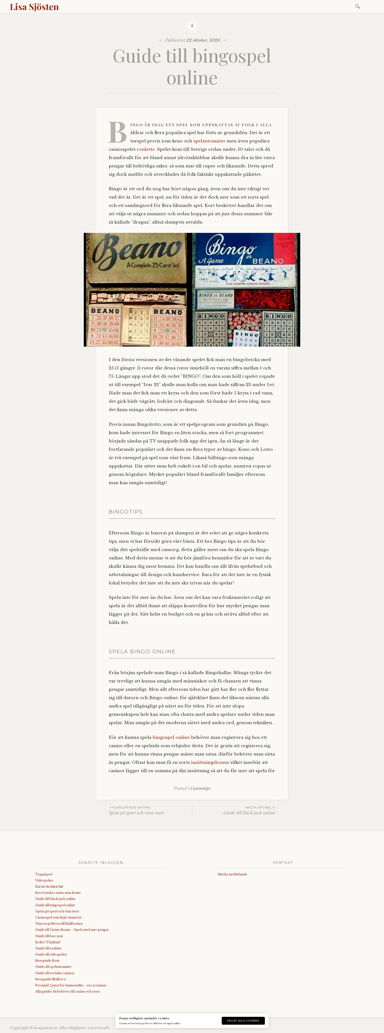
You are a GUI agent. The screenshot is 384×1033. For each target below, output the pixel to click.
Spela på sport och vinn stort (150, 810)
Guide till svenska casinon (54, 973)
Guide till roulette (48, 948)
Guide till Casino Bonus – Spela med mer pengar (72, 930)
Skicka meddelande (232, 874)
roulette (146, 149)
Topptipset (43, 874)
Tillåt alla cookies (243, 1021)
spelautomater (209, 141)
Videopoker (44, 880)
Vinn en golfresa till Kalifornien (59, 923)
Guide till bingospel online (55, 905)
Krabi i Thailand (47, 942)
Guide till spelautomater (53, 967)
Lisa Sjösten (34, 6)
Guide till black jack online (233, 810)
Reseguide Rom (47, 960)
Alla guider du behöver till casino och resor (67, 991)
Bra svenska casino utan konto (58, 892)
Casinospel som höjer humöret (58, 917)
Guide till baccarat (49, 936)
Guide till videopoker (51, 954)
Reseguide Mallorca (50, 979)
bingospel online (171, 737)
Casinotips (200, 788)
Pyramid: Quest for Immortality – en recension (70, 985)
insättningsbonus (210, 762)
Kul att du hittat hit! (49, 886)
